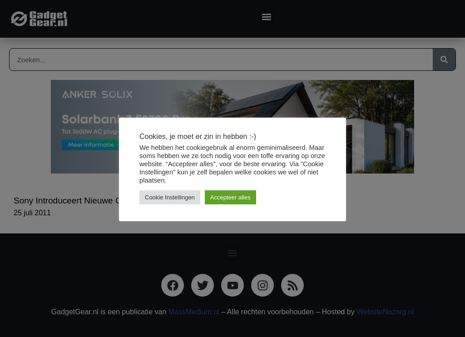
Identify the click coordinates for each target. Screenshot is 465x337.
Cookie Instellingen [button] (170, 197)
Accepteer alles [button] (230, 197)
